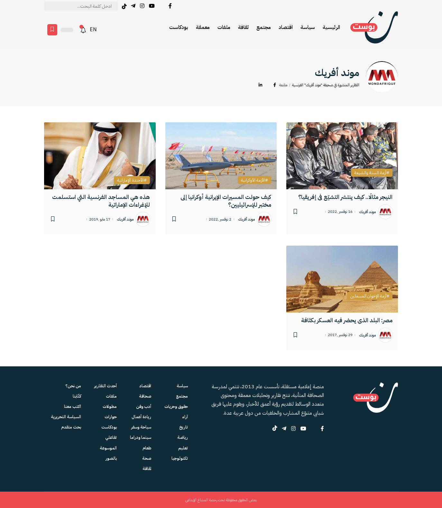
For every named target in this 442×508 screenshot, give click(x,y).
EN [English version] (93, 29)
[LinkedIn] (260, 85)
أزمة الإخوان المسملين (368, 296)
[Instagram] (142, 6)
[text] (81, 6)
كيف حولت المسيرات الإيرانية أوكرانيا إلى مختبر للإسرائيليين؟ (225, 201)
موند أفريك (367, 212)
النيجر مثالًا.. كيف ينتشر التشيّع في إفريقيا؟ (345, 197)
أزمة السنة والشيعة (370, 172)
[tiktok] (124, 6)
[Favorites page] (52, 29)
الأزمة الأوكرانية (253, 180)
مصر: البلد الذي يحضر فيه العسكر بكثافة (346, 320)
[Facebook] (170, 6)
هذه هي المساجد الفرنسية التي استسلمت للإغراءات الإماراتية (101, 201)
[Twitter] (161, 6)
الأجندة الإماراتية (130, 180)
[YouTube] (152, 6)
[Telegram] (133, 6)
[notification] (83, 29)
